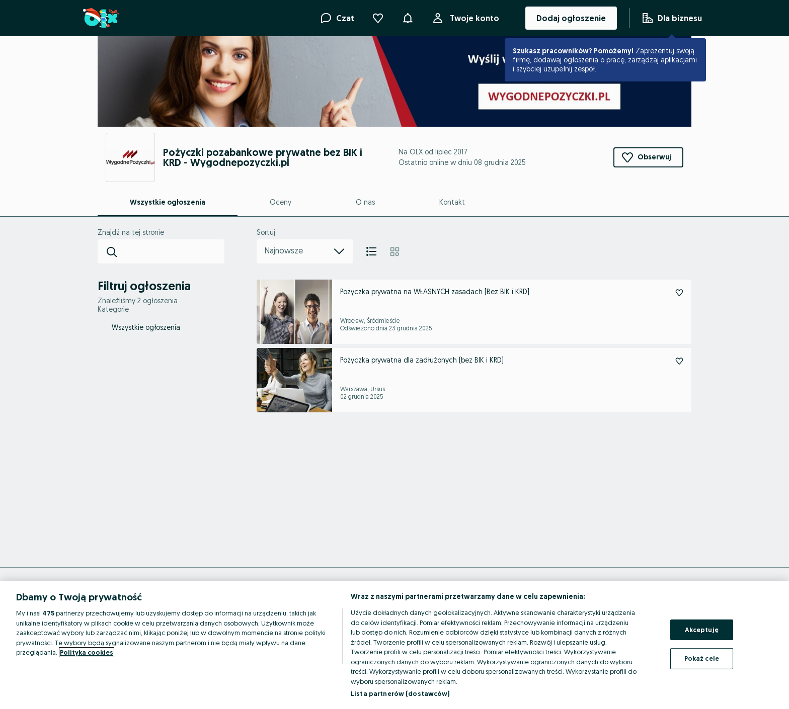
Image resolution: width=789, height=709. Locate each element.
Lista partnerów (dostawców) (400, 693)
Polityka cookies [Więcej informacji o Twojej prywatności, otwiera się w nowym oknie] (86, 652)
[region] (394, 645)
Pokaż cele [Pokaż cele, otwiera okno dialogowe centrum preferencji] (701, 658)
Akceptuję (702, 630)
